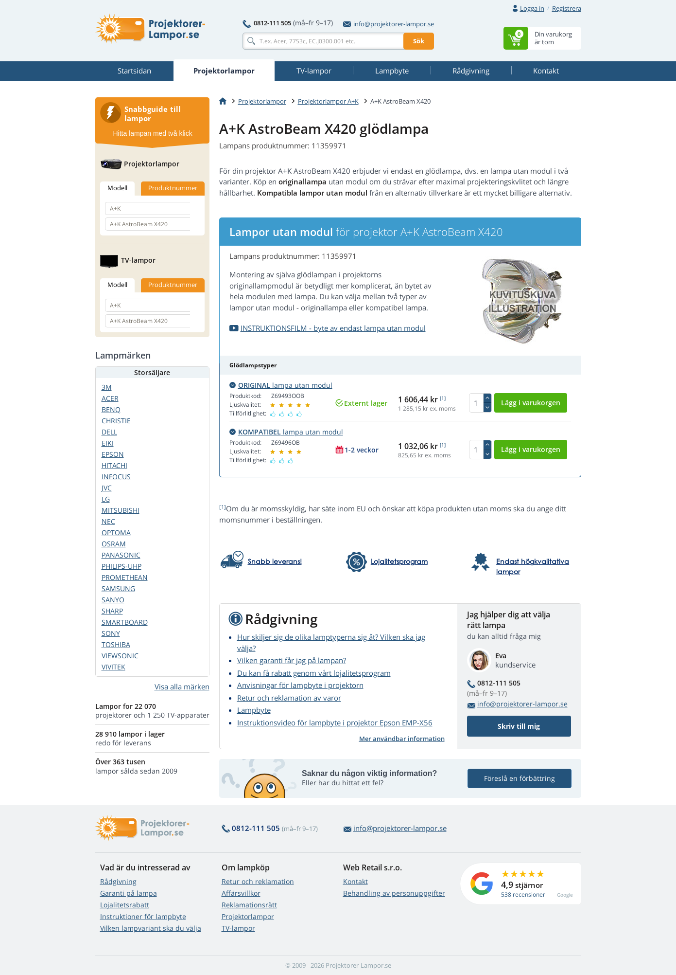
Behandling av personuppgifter (394, 893)
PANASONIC (121, 555)
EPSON (113, 454)
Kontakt (355, 881)
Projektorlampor (262, 101)
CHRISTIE (116, 420)
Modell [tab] (117, 187)
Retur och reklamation (258, 881)
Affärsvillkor (241, 893)
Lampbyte (254, 710)
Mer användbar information (402, 738)
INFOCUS (116, 476)
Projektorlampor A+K (328, 101)
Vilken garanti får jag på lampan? (291, 660)
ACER (110, 398)
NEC (108, 521)
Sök (418, 40)
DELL (109, 431)
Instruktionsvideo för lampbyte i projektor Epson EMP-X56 (335, 722)
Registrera (566, 8)
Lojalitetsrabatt (124, 904)
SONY (111, 633)
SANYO (113, 599)
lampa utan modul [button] (280, 385)
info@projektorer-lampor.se (388, 23)
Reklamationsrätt (249, 904)
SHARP (112, 610)
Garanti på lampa (128, 893)
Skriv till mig (519, 726)
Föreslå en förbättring (519, 778)
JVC (107, 487)
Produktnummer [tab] (172, 187)
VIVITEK (113, 666)
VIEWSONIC (120, 655)
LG (106, 499)
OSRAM (114, 543)
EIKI (108, 443)
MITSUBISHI (120, 510)
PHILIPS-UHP (121, 566)
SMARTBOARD (125, 622)
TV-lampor (238, 928)
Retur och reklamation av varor (289, 698)
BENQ (111, 409)
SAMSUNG (118, 588)
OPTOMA (116, 532)
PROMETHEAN (125, 577)
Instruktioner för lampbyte (143, 916)
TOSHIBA (116, 644)
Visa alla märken (182, 686)
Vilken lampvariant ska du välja (150, 928)
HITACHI (114, 465)
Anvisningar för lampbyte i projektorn (300, 685)
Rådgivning (118, 881)
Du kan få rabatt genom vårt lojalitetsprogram (314, 673)
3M (107, 387)
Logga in (532, 8)
